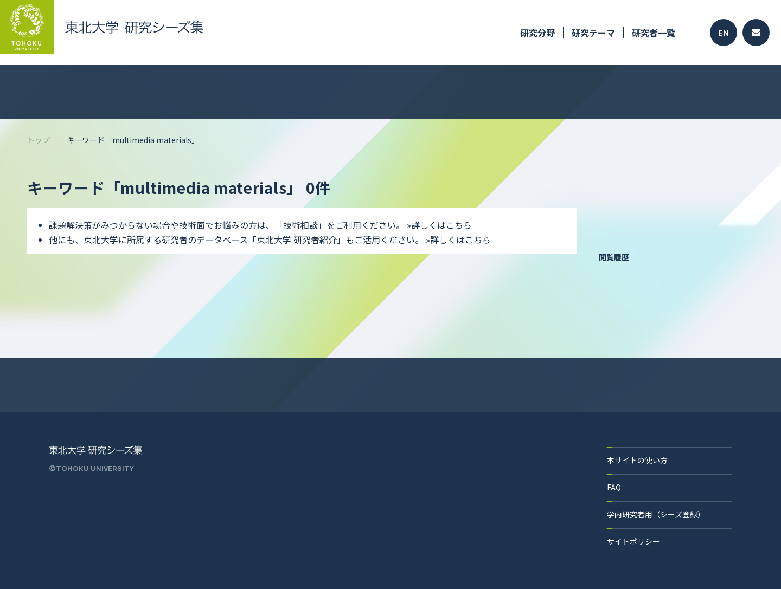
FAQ (614, 487)
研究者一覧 (653, 32)
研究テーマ (593, 32)
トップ (38, 139)
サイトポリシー (633, 541)
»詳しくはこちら (439, 224)
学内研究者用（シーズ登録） (656, 514)
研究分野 (537, 32)
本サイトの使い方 (637, 460)
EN (723, 32)
